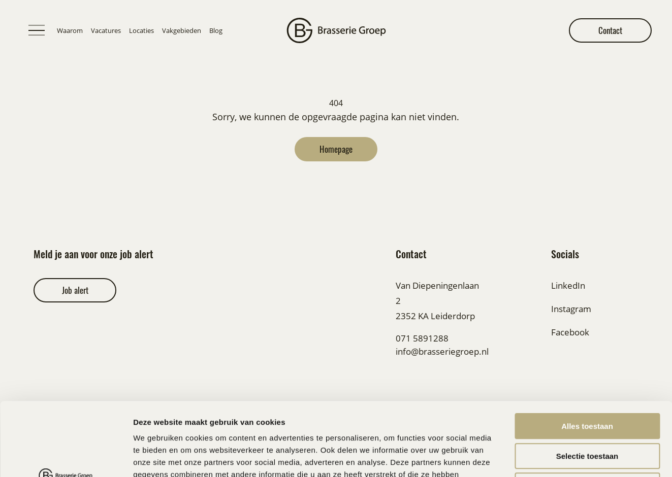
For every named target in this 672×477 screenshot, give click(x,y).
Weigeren (587, 412)
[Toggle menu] (36, 30)
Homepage (336, 149)
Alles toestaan (587, 353)
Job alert (75, 290)
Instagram (571, 309)
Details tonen (549, 457)
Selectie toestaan (587, 383)
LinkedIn (568, 285)
